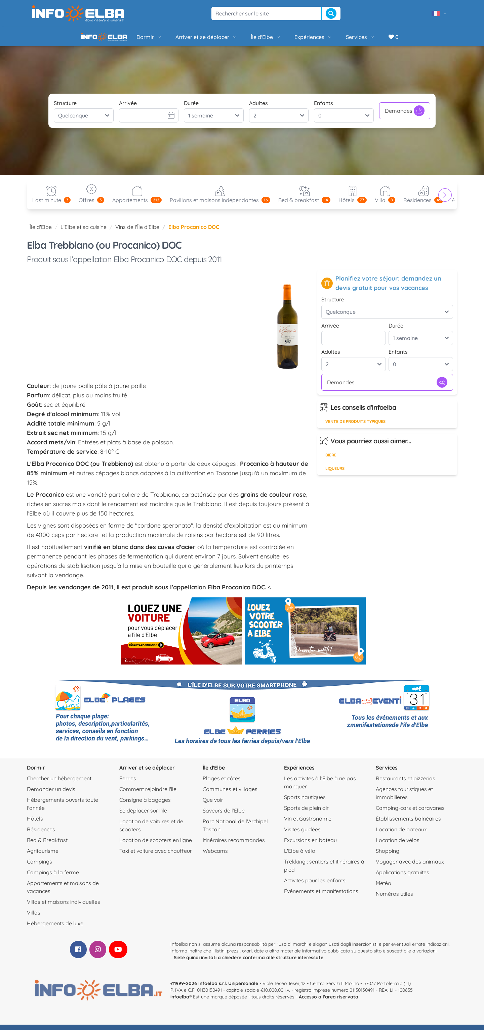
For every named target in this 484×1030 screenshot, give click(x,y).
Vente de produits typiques (355, 426)
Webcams (215, 856)
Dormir (126, 39)
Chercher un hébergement (59, 783)
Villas (33, 918)
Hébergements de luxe (55, 928)
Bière (330, 460)
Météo (383, 888)
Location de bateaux (401, 834)
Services (337, 39)
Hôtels (35, 824)
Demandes (405, 116)
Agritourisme (42, 856)
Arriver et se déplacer (183, 39)
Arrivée (128, 108)
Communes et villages (230, 794)
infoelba (179, 1002)
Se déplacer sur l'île (143, 816)
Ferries (127, 783)
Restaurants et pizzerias (405, 783)
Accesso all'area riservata (328, 1002)
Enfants (323, 108)
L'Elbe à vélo (299, 856)
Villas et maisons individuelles (63, 907)
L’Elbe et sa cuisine (84, 232)
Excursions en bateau (310, 845)
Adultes (258, 108)
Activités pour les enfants (315, 885)
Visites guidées (302, 834)
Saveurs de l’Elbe (224, 816)
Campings (39, 867)
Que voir (213, 805)
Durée (191, 108)
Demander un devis (51, 794)
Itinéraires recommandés (234, 845)
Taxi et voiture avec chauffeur (155, 856)
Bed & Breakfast (47, 845)
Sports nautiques (305, 802)
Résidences (41, 834)
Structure (65, 108)
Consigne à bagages (145, 805)
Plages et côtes (222, 783)
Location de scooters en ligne (155, 845)
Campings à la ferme (53, 877)
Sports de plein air (306, 813)
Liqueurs (335, 473)
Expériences (291, 39)
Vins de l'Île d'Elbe (137, 232)
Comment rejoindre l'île (147, 794)
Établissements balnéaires (408, 824)
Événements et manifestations (321, 896)
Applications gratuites (402, 877)
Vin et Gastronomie (307, 824)
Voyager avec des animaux (410, 867)
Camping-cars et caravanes (410, 813)
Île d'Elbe (243, 39)
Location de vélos (397, 845)
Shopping (387, 856)
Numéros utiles (394, 899)
